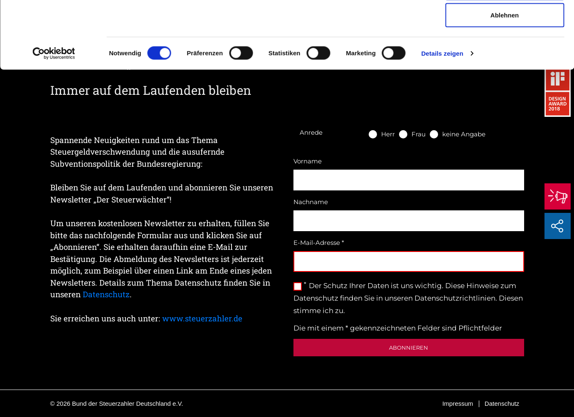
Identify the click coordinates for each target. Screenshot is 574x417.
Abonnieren (408, 347)
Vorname (307, 161)
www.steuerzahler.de (202, 318)
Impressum (457, 403)
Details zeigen (442, 114)
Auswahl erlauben (504, 49)
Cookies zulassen (504, 21)
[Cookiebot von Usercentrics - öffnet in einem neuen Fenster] (53, 115)
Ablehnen (504, 76)
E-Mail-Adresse (318, 243)
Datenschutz (106, 294)
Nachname (310, 202)
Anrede (311, 132)
